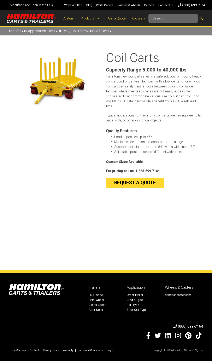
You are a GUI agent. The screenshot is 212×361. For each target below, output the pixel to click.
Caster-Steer (97, 304)
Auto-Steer (96, 309)
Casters (122, 5)
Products (91, 18)
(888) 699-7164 (191, 5)
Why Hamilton (73, 5)
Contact (34, 350)
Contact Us (165, 5)
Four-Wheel (96, 295)
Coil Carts (103, 31)
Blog (89, 5)
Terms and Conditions (90, 350)
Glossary (138, 18)
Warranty (68, 350)
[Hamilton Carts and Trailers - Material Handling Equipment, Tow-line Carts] (31, 18)
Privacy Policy (51, 350)
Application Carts (43, 31)
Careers (149, 5)
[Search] (173, 18)
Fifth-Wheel (96, 300)
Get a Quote (117, 18)
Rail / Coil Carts (76, 31)
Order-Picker (135, 295)
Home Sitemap (17, 350)
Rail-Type (133, 304)
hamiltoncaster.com (178, 295)
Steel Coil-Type (137, 309)
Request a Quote (135, 182)
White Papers (104, 5)
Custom (68, 18)
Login (110, 350)
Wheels (135, 5)
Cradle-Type (135, 300)
